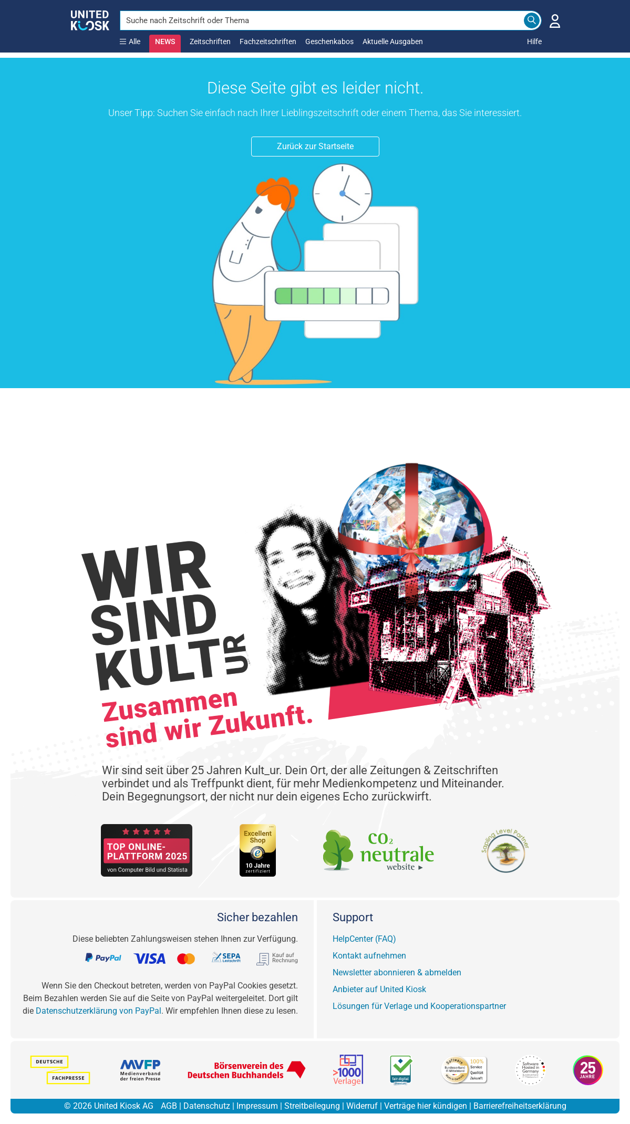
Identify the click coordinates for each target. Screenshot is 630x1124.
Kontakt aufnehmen (369, 956)
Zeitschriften (210, 41)
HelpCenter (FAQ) (364, 939)
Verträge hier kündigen (425, 1106)
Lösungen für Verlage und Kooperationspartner (419, 1006)
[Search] (532, 20)
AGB (169, 1106)
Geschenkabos (329, 41)
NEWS (165, 41)
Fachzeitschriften (268, 41)
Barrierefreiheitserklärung (519, 1106)
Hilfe (534, 41)
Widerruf (362, 1106)
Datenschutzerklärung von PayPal (98, 1011)
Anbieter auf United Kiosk (379, 989)
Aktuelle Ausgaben (393, 41)
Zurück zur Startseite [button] (315, 146)
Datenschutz (206, 1106)
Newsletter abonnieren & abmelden (397, 972)
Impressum (257, 1106)
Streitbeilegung (312, 1106)
